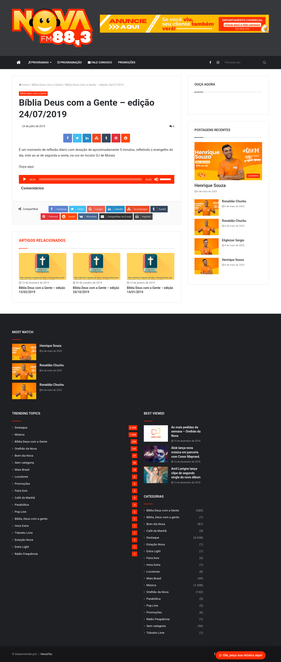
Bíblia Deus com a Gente (47, 84)
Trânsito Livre (24, 532)
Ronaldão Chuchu (234, 201)
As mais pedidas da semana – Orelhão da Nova (186, 431)
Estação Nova (24, 539)
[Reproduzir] (24, 179)
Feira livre (21, 490)
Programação (69, 62)
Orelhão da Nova (26, 448)
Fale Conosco (100, 62)
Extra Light (22, 546)
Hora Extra (22, 525)
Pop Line (20, 511)
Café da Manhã (25, 497)
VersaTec (46, 654)
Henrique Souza (210, 185)
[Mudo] (156, 179)
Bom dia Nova (24, 455)
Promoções (126, 62)
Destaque (21, 427)
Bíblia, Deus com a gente (31, 518)
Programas (38, 62)
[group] (184, 24)
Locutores (21, 476)
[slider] (90, 179)
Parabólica (22, 504)
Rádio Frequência (26, 553)
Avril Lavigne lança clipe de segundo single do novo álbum (186, 473)
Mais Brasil (22, 469)
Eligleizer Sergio (233, 240)
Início (24, 84)
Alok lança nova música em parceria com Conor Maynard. (185, 452)
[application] (96, 179)
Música (19, 434)
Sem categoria (24, 462)
